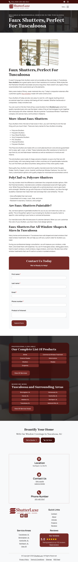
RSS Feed (56, 559)
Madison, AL (25, 399)
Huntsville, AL (53, 396)
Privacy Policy (24, 559)
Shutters (25, 362)
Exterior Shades (25, 358)
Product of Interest (19, 310)
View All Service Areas (22, 409)
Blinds (25, 355)
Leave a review (40, 484)
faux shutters (26, 94)
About (54, 517)
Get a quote (40, 481)
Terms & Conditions (37, 559)
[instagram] (67, 1)
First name (16, 274)
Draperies (25, 365)
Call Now (48, 440)
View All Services (20, 373)
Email (14, 292)
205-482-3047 (40, 499)
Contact (54, 514)
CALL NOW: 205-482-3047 (20, 2)
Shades (53, 362)
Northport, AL (53, 399)
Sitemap (49, 559)
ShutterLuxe (38, 556)
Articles (54, 520)
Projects (54, 523)
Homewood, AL (53, 392)
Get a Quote (31, 440)
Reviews (54, 526)
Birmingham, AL (25, 392)
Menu (65, 7)
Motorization (53, 358)
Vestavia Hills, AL (53, 403)
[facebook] (64, 1)
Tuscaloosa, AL (25, 403)
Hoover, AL (25, 396)
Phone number (18, 301)
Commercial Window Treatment (53, 355)
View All (24, 546)
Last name (16, 283)
